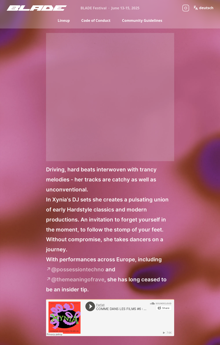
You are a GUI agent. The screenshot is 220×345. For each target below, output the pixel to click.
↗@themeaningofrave (75, 279)
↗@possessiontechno (75, 269)
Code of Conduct (96, 20)
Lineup (64, 20)
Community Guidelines (142, 20)
